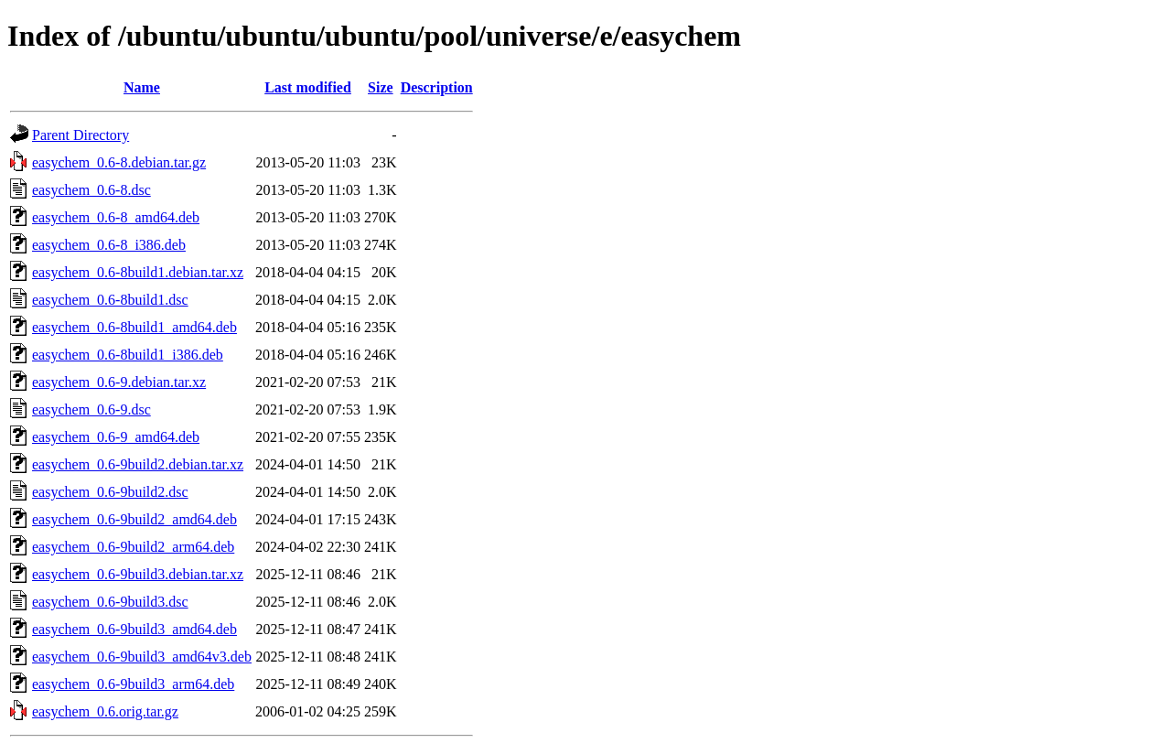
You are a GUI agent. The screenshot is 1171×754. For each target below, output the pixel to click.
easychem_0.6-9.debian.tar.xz (119, 382)
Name (142, 87)
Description (437, 87)
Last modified (307, 87)
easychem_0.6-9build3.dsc (110, 601)
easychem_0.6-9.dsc (91, 409)
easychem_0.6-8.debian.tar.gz (119, 162)
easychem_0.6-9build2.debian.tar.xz (137, 464)
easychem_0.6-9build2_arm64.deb (133, 547)
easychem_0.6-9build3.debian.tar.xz (137, 574)
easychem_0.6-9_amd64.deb (115, 437)
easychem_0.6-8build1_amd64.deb (134, 327)
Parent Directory (80, 135)
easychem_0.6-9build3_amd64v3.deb (142, 656)
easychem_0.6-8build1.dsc (110, 299)
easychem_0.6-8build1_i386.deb (127, 354)
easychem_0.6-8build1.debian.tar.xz (137, 272)
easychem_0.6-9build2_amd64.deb (134, 519)
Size (380, 87)
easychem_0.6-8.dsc (91, 190)
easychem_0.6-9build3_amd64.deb (134, 629)
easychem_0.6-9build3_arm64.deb (133, 684)
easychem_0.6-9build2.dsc (110, 492)
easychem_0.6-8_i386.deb (109, 245)
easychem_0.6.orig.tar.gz (105, 711)
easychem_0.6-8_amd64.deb (115, 217)
